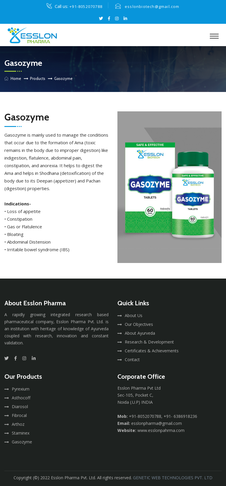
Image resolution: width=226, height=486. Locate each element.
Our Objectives (139, 324)
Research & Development (149, 342)
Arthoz (18, 424)
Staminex (20, 433)
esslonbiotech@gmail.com (152, 6)
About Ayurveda (140, 333)
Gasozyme (22, 442)
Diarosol (20, 406)
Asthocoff (21, 397)
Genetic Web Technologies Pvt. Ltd (172, 477)
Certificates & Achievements (152, 350)
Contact (132, 359)
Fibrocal (19, 415)
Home (16, 78)
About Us (133, 315)
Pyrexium (20, 389)
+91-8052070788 (85, 6)
